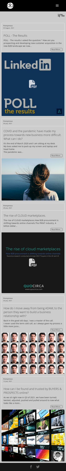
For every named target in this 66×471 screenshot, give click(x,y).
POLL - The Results (15, 35)
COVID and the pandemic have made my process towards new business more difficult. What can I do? (32, 135)
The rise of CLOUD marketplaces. (25, 215)
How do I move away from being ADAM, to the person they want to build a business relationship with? (33, 312)
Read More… (56, 49)
